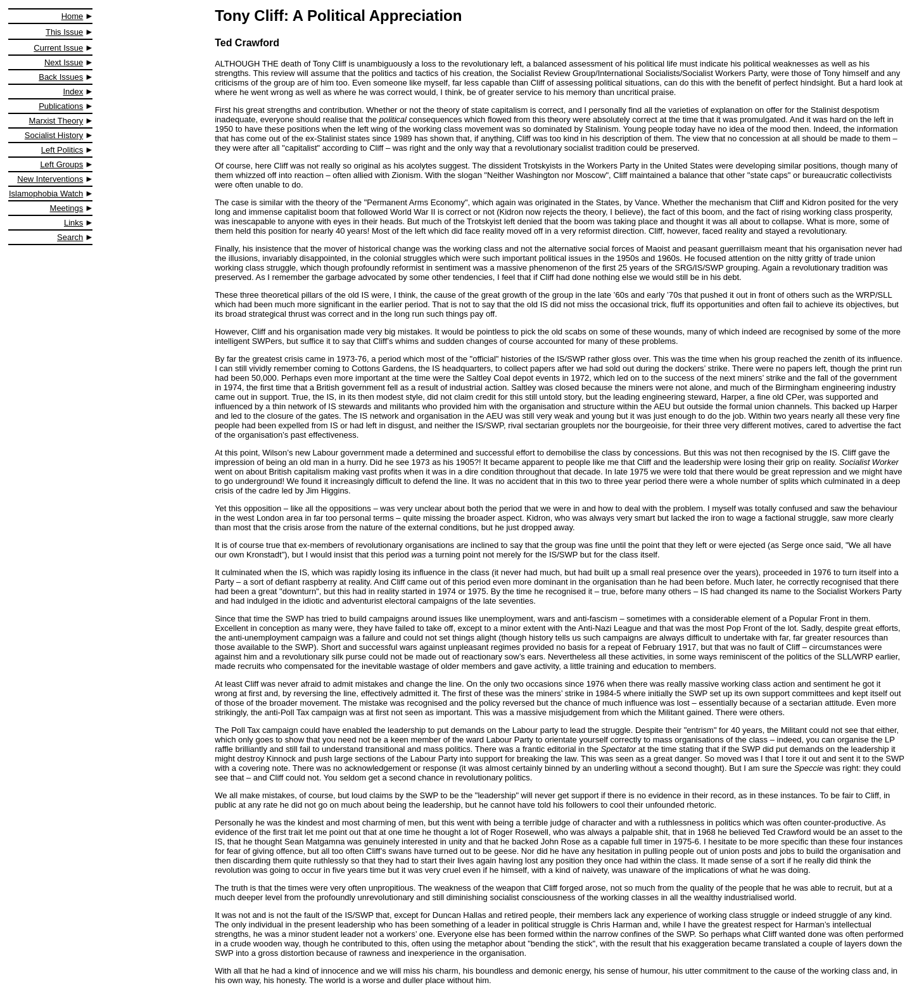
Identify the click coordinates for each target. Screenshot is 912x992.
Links (73, 222)
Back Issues (61, 77)
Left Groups (61, 164)
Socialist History (54, 135)
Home (72, 16)
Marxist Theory (56, 120)
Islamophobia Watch (46, 193)
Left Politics (62, 150)
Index (73, 91)
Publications (61, 106)
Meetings (67, 208)
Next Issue (63, 62)
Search (70, 237)
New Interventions (50, 179)
